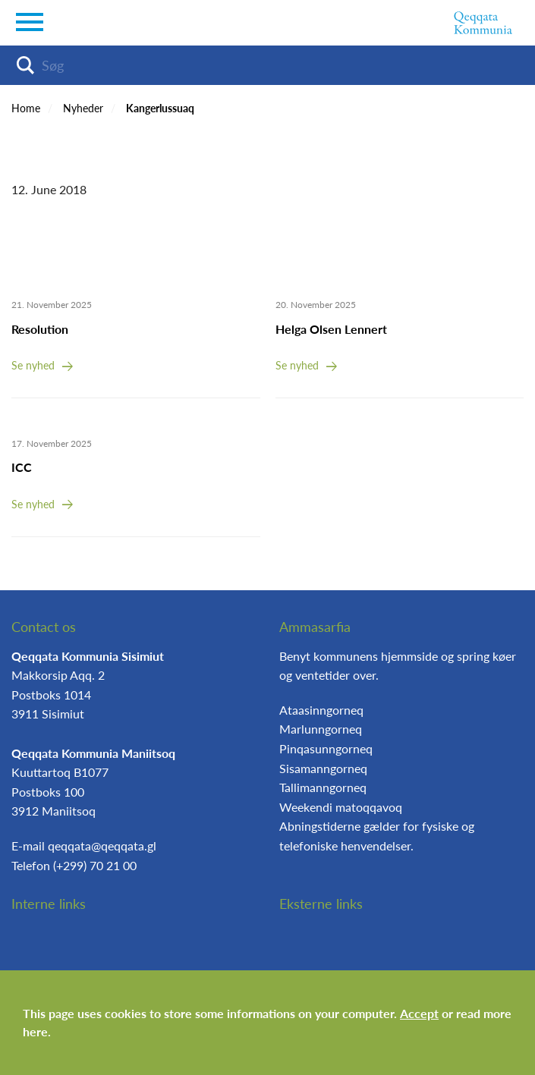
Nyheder (83, 108)
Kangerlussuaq (160, 108)
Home (25, 108)
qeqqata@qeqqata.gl (102, 845)
